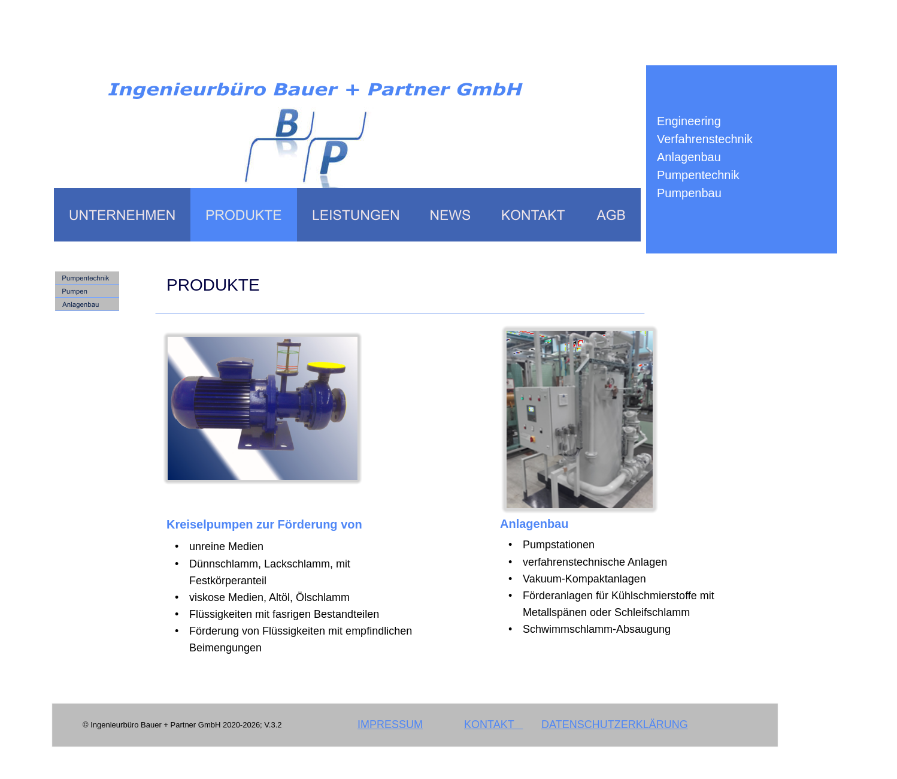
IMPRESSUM (390, 724)
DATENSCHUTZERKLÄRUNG (614, 724)
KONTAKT (493, 724)
